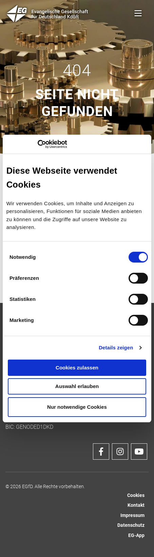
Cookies (136, 495)
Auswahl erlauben (77, 386)
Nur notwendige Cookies (77, 407)
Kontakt (136, 505)
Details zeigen (116, 347)
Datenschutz (131, 525)
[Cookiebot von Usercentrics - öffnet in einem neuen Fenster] (37, 144)
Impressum (132, 515)
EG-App (136, 535)
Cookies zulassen (77, 367)
